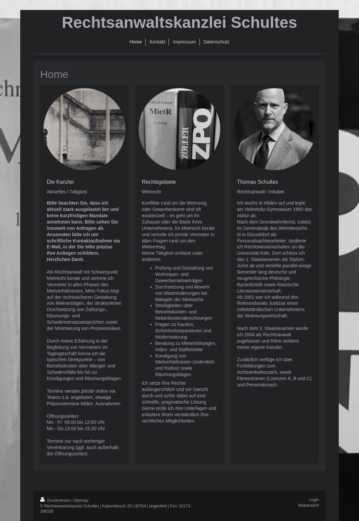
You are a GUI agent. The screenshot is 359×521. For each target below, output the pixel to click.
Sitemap (81, 500)
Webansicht (308, 505)
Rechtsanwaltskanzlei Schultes (179, 22)
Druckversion (56, 500)
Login (314, 499)
